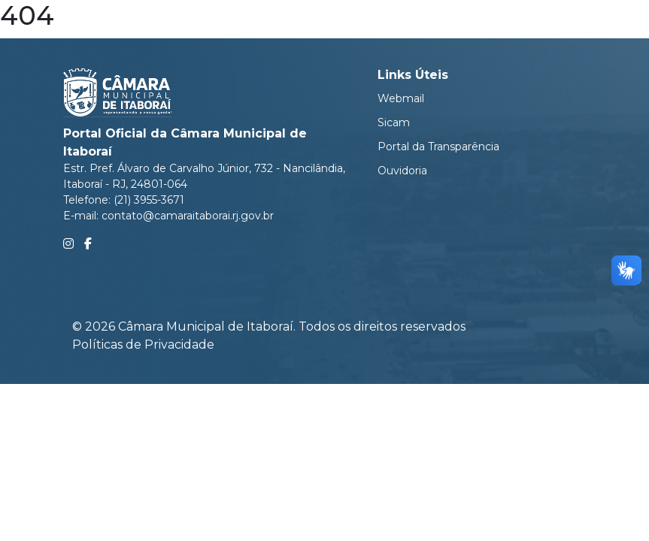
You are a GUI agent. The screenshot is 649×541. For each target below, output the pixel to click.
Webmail (401, 98)
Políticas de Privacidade (143, 344)
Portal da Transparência (438, 146)
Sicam (394, 122)
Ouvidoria (402, 170)
